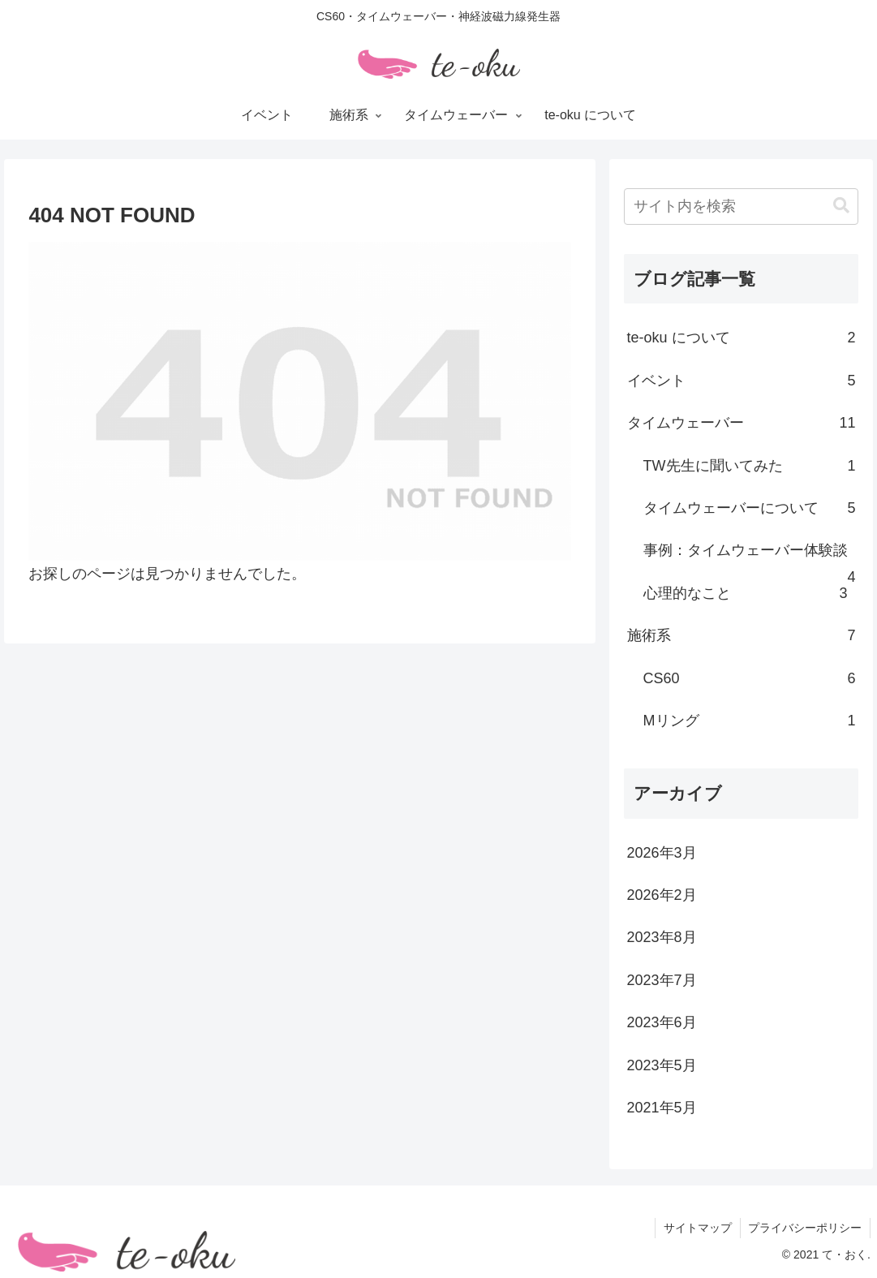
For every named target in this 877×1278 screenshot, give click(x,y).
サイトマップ (697, 1227)
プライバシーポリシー (805, 1227)
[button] (841, 205)
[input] (741, 206)
